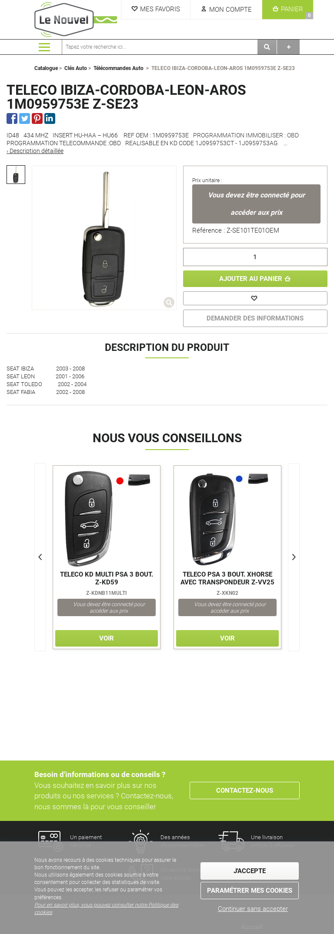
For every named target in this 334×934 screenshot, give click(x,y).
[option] (16, 174)
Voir (106, 638)
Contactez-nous (244, 790)
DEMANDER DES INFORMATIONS (255, 318)
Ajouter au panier (250, 279)
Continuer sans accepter (253, 909)
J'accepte (250, 871)
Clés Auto (75, 68)
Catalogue (46, 68)
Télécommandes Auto (119, 68)
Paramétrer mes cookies (249, 890)
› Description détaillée (35, 150)
